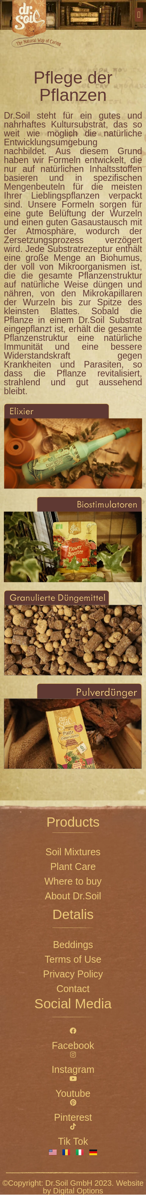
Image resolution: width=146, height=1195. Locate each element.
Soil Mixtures (73, 851)
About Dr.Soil (73, 895)
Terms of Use (73, 959)
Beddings (73, 944)
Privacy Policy (73, 974)
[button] (139, 15)
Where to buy (73, 881)
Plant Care (73, 866)
